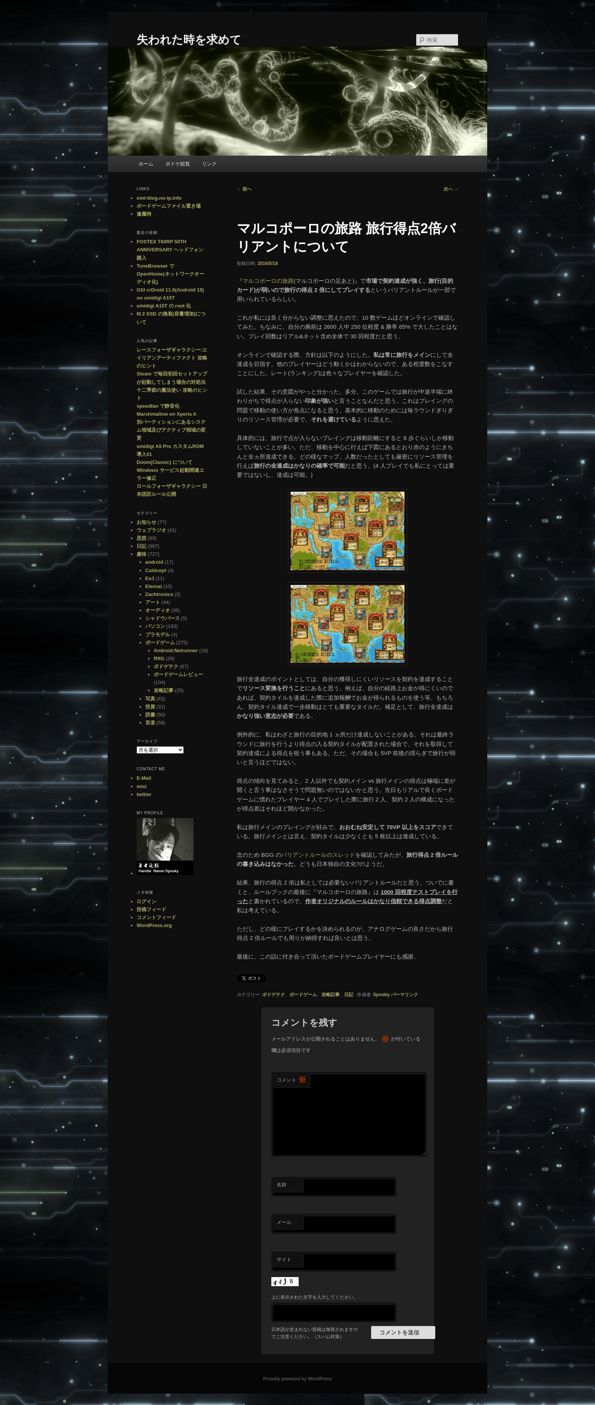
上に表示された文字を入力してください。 (314, 1297)
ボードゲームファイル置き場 (169, 206)
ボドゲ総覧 (177, 164)
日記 (348, 994)
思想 (141, 538)
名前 (281, 1184)
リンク (209, 164)
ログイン (146, 901)
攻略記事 (330, 994)
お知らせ (146, 522)
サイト (284, 1259)
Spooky (381, 994)
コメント (291, 1080)
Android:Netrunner (176, 650)
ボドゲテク (273, 994)
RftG (159, 658)
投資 (150, 707)
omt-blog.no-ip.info (159, 198)
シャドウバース (162, 618)
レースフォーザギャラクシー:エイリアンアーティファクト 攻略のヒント (172, 358)
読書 (150, 714)
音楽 (150, 722)
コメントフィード (156, 917)
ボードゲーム (303, 994)
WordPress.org (154, 925)
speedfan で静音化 (158, 406)
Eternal (153, 586)
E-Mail (144, 778)
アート (152, 602)
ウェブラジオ (151, 530)
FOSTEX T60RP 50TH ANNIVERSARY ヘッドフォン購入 (170, 249)
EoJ (149, 578)
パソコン (155, 626)
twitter (144, 794)
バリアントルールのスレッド (318, 855)
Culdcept (156, 570)
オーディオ (157, 610)
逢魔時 (144, 214)
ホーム (146, 164)
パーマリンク (404, 994)
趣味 (141, 554)
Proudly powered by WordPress (297, 1378)
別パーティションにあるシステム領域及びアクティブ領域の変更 (171, 430)
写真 (150, 699)
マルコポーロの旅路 (268, 281)
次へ (451, 189)
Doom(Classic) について (164, 462)
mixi (141, 786)
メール (284, 1222)
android (154, 562)
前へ (244, 189)
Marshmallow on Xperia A (167, 414)
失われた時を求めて (189, 39)
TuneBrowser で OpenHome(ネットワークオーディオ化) (170, 274)
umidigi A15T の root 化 (164, 306)
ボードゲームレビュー (178, 674)
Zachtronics (159, 594)
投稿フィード (151, 909)
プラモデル (157, 634)
